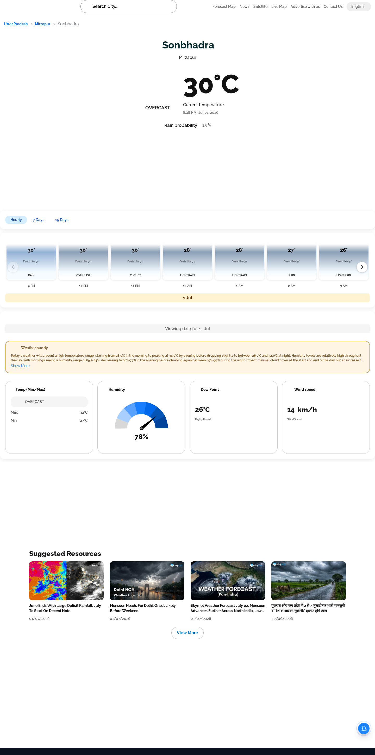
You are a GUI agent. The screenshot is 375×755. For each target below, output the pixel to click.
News (244, 6)
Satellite (260, 6)
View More (187, 632)
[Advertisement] (159, 167)
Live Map (279, 6)
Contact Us (333, 6)
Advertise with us (305, 6)
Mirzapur (42, 24)
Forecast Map (224, 6)
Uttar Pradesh (16, 24)
